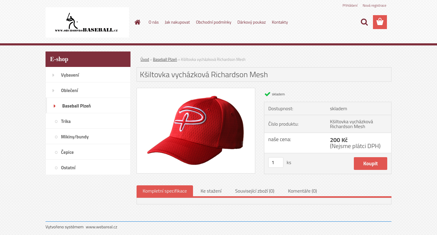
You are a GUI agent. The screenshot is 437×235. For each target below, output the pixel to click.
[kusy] (275, 162)
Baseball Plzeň (165, 59)
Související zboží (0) (254, 190)
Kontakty (280, 22)
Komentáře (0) (302, 190)
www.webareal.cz (101, 226)
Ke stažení (211, 190)
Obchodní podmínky (214, 22)
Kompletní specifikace (165, 190)
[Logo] (87, 22)
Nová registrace (374, 5)
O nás (154, 22)
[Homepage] (137, 22)
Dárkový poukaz (251, 22)
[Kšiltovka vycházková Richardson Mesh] (196, 90)
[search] (364, 22)
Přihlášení (350, 5)
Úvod (145, 59)
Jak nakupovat (177, 22)
